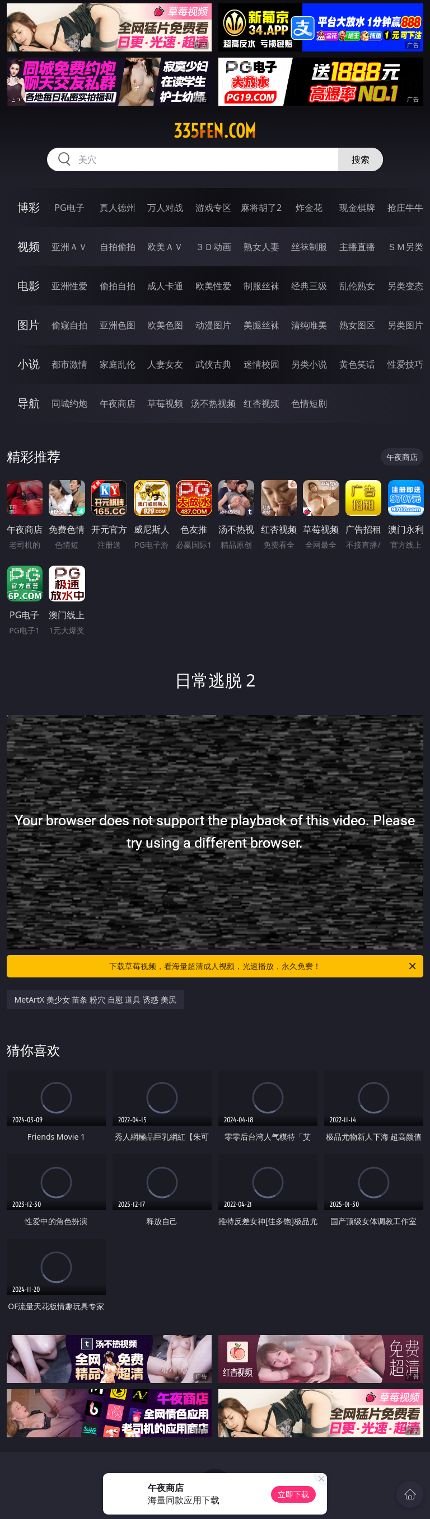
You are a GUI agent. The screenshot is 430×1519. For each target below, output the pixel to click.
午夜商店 (117, 403)
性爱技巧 (405, 364)
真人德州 (117, 207)
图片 (28, 324)
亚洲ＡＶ (69, 247)
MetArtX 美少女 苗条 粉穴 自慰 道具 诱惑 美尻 (95, 999)
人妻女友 (165, 364)
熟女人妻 (261, 247)
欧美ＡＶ (165, 247)
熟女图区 (357, 325)
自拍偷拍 (117, 247)
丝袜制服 (309, 247)
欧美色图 (165, 325)
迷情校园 (261, 364)
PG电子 (69, 207)
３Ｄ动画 (213, 247)
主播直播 (357, 247)
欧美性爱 (213, 286)
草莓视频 (165, 403)
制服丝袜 (261, 286)
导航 (28, 403)
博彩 (28, 207)
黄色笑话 (357, 364)
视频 (28, 246)
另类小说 (309, 364)
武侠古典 (213, 364)
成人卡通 (165, 286)
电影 (28, 285)
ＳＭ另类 (405, 247)
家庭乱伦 (117, 364)
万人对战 (165, 207)
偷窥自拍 (69, 325)
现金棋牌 (357, 207)
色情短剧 (309, 403)
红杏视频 (261, 403)
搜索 (361, 159)
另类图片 (405, 325)
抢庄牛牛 (405, 207)
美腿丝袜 (261, 325)
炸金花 (309, 207)
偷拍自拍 (117, 286)
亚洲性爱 (69, 286)
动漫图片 (213, 325)
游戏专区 (213, 207)
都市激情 (69, 364)
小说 (28, 363)
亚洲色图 (117, 325)
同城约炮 (69, 403)
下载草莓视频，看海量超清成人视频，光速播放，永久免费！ (263, 966)
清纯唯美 (309, 325)
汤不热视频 (213, 403)
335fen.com (215, 131)
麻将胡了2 (261, 207)
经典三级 (309, 286)
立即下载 (293, 1494)
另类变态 (405, 286)
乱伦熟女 (357, 286)
